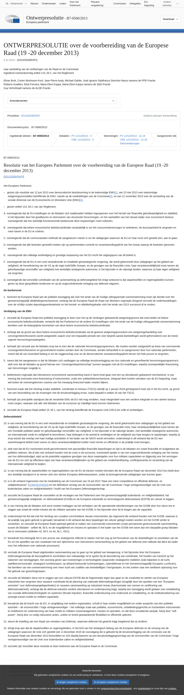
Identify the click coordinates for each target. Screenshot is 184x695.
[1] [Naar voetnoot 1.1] (116, 192)
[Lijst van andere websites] (169, 3)
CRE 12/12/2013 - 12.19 (133, 139)
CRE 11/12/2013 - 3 (82, 139)
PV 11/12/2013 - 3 (81, 135)
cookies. (172, 691)
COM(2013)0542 (38, 484)
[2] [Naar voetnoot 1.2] (111, 196)
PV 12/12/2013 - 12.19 (132, 135)
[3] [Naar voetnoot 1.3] (81, 200)
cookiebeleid (144, 691)
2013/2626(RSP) (30, 115)
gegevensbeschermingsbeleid (116, 691)
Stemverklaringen (130, 143)
